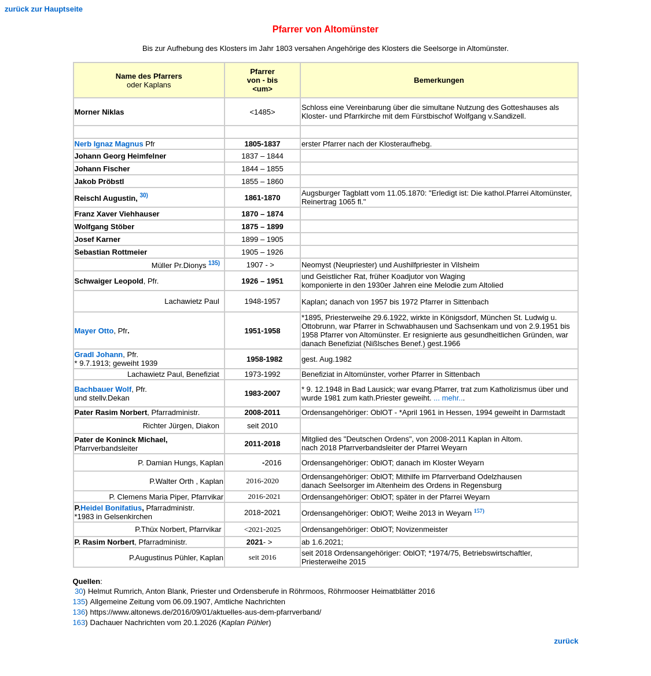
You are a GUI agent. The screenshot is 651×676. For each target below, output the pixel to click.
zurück (566, 641)
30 (78, 591)
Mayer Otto (94, 330)
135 (79, 601)
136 (79, 612)
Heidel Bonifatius (111, 508)
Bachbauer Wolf (103, 389)
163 (79, 622)
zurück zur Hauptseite (44, 9)
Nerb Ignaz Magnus (109, 143)
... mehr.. (448, 398)
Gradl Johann (99, 354)
